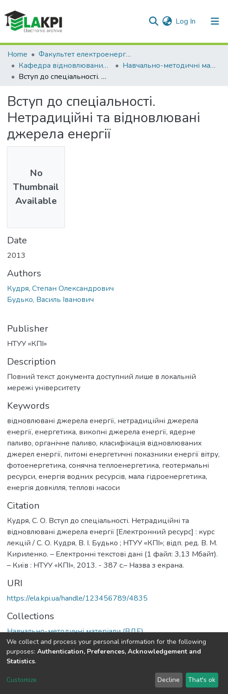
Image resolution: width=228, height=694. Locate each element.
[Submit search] (153, 21)
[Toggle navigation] (215, 21)
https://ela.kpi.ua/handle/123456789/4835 (77, 598)
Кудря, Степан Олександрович (60, 288)
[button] (167, 21)
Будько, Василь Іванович (50, 300)
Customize (22, 679)
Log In (186, 21)
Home (17, 54)
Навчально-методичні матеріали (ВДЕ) (169, 65)
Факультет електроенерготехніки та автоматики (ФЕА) (85, 54)
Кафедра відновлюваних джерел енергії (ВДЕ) (65, 65)
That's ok (201, 679)
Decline (168, 679)
